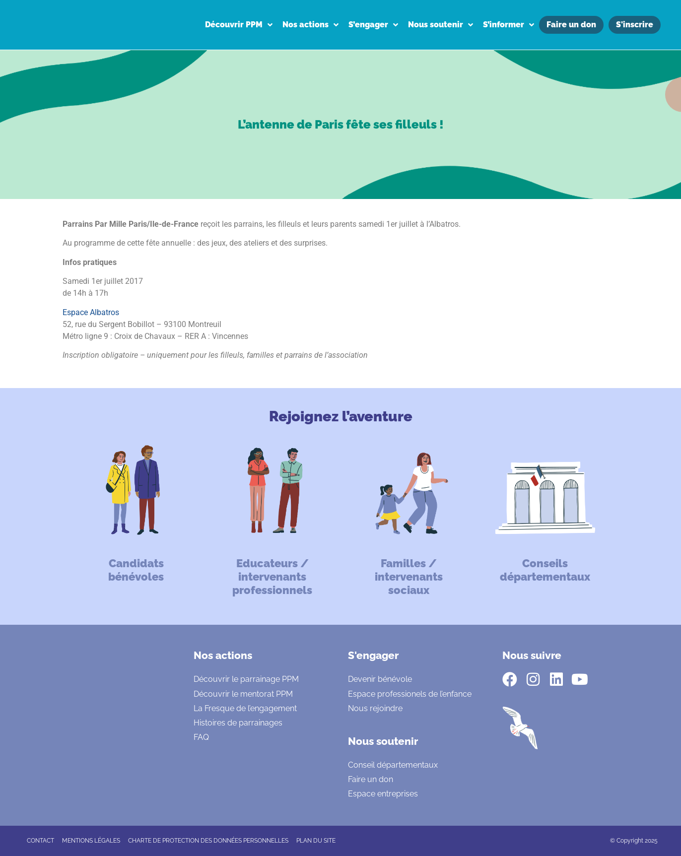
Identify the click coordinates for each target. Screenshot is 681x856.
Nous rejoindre (375, 708)
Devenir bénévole (380, 679)
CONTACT (40, 840)
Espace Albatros (91, 312)
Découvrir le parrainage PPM (246, 679)
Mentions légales (91, 840)
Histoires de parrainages (238, 722)
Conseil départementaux (393, 765)
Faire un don (370, 779)
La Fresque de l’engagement (245, 708)
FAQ (201, 737)
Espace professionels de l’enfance (410, 694)
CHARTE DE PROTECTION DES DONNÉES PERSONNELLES (208, 840)
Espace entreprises (383, 793)
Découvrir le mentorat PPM (243, 694)
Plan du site (316, 840)
